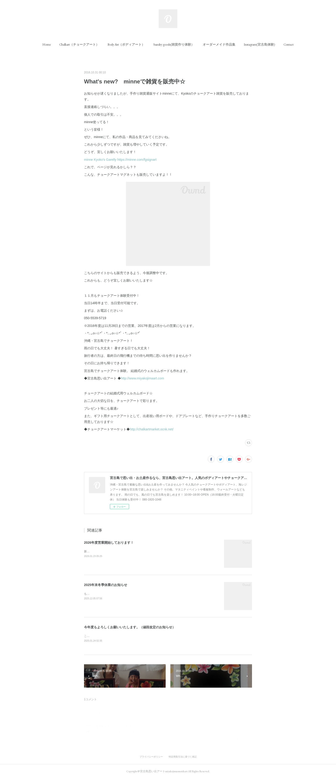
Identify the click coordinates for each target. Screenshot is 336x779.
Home (46, 44)
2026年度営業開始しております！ (109, 542)
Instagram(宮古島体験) (259, 44)
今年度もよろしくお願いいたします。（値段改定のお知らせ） (129, 627)
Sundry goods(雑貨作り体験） (173, 44)
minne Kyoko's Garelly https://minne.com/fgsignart (120, 159)
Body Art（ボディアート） (126, 44)
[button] (46, 44)
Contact (289, 44)
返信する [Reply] (244, 739)
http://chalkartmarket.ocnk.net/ (152, 429)
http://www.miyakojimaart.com (142, 378)
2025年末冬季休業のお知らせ (105, 585)
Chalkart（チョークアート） (79, 44)
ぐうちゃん (103, 726)
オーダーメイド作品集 (219, 44)
